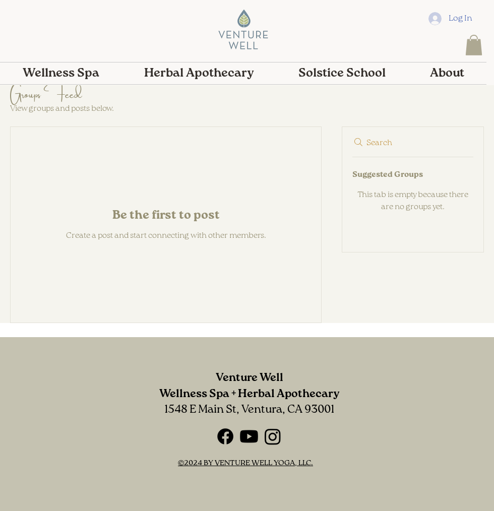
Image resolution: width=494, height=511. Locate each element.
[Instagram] (272, 436)
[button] (473, 45)
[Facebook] (225, 436)
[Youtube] (249, 436)
